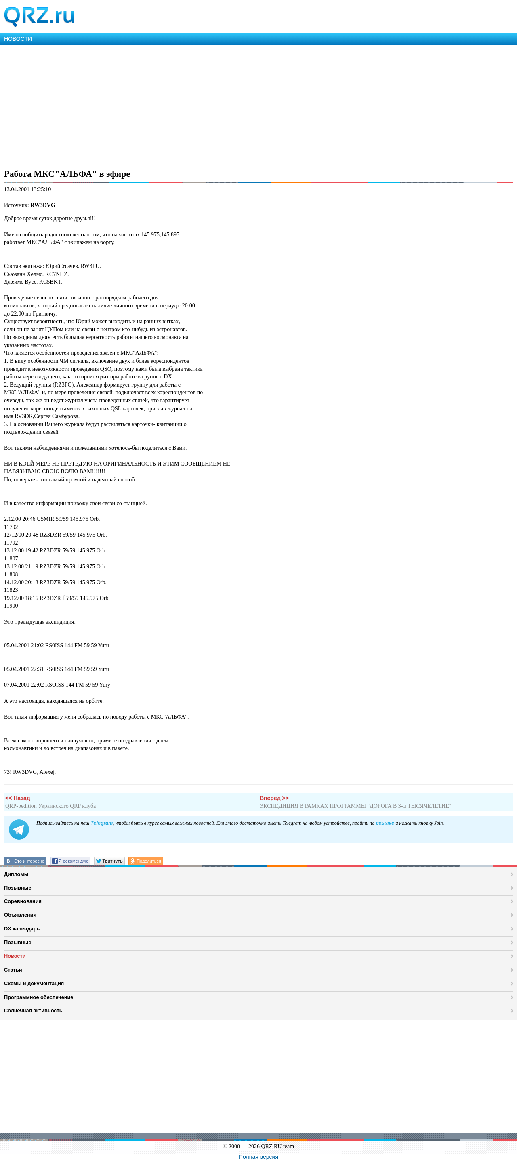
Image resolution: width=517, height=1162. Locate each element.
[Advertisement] (242, 105)
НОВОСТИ (18, 39)
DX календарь (22, 929)
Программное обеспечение (38, 997)
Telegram (101, 823)
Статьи (13, 970)
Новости (15, 956)
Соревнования (23, 901)
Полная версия (258, 1157)
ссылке (385, 823)
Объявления (20, 915)
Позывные (18, 888)
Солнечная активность (33, 1010)
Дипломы (16, 874)
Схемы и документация (34, 983)
